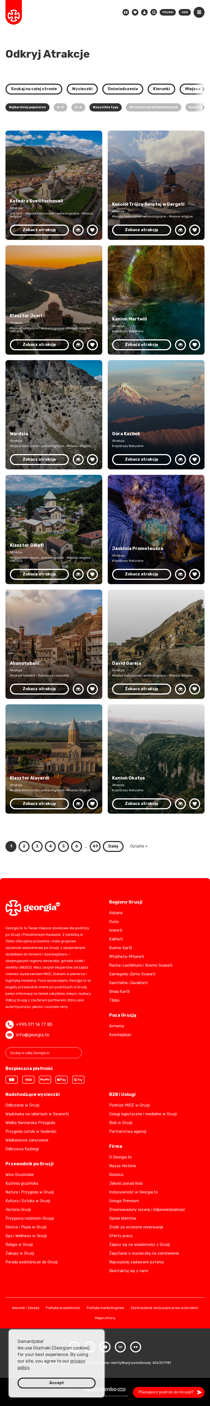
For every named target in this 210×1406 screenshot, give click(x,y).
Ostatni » (139, 846)
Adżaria (115, 913)
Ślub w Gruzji (120, 1122)
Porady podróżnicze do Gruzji (31, 1262)
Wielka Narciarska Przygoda (30, 1122)
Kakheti (116, 939)
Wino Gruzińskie (19, 1174)
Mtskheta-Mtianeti (126, 956)
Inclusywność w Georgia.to (133, 1192)
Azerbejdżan (120, 1035)
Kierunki (161, 89)
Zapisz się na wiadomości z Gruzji (139, 1244)
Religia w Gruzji (19, 1244)
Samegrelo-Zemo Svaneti (132, 974)
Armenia (116, 1026)
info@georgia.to (27, 1035)
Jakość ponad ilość (126, 1183)
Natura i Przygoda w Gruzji (29, 1192)
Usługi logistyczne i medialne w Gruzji (143, 1114)
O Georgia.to (120, 1157)
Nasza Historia (122, 1166)
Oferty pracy (121, 1236)
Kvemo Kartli (120, 948)
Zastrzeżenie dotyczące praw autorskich (164, 1308)
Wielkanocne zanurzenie (26, 1140)
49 (95, 846)
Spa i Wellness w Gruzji (26, 1236)
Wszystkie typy (105, 107)
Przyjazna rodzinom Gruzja (29, 1218)
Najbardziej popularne (27, 107)
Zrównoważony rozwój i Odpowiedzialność (147, 1209)
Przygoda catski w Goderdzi (30, 1131)
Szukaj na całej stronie (34, 89)
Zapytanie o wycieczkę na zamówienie (144, 1253)
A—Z (60, 107)
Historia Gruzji (18, 1209)
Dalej (113, 846)
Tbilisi (114, 1000)
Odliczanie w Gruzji (22, 1105)
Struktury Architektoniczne (153, 107)
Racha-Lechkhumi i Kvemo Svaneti (141, 965)
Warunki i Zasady (25, 1308)
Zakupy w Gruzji (19, 1253)
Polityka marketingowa (105, 1308)
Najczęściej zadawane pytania (136, 1262)
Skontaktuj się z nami (128, 1271)
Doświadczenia (123, 89)
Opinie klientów (122, 1218)
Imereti (115, 930)
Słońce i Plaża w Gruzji (25, 1227)
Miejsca (192, 89)
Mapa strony (105, 1318)
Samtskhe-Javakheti (128, 983)
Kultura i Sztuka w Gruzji (27, 1201)
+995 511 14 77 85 (28, 1024)
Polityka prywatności (63, 1308)
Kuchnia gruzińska (21, 1183)
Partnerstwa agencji (127, 1131)
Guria (113, 921)
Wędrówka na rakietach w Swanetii (37, 1114)
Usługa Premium (124, 1201)
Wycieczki (82, 89)
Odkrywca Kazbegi (22, 1149)
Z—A (78, 107)
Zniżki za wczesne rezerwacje (136, 1227)
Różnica (116, 1174)
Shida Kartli (119, 991)
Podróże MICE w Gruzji (129, 1105)
